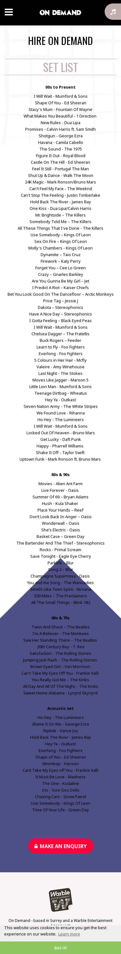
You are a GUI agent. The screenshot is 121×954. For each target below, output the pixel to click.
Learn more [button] (69, 934)
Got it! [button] (60, 947)
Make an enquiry (60, 846)
